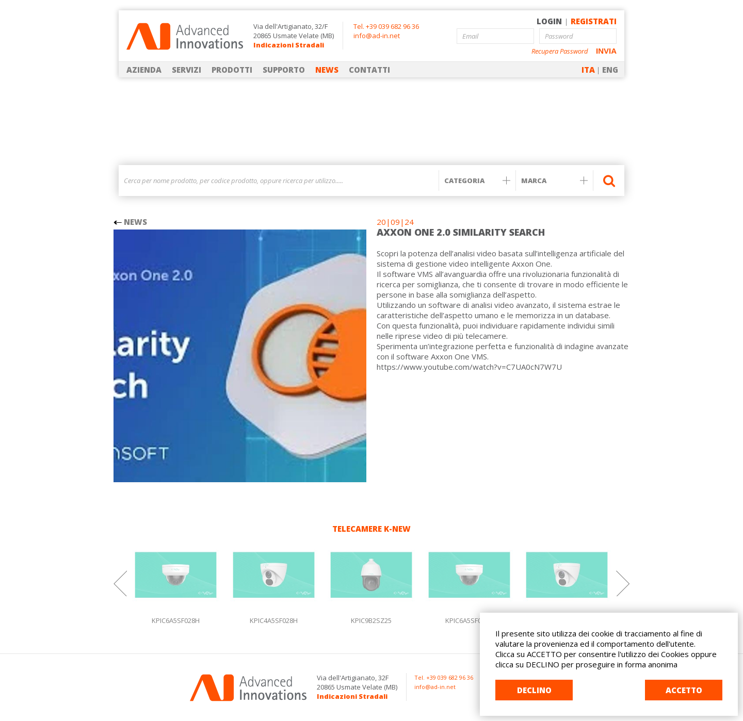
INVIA (606, 50)
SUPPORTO (284, 69)
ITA (588, 69)
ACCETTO (684, 690)
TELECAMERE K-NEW (371, 528)
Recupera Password (559, 51)
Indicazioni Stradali (288, 45)
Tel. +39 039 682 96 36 (386, 26)
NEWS (326, 69)
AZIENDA (143, 69)
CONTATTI (369, 69)
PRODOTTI (232, 69)
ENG (610, 69)
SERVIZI (186, 69)
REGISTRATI (594, 21)
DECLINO (534, 690)
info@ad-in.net (376, 35)
